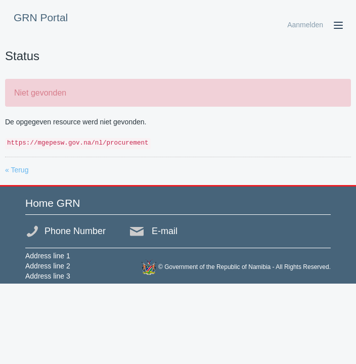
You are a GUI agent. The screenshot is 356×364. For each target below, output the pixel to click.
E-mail (164, 231)
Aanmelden (305, 25)
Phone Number (75, 231)
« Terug (16, 170)
